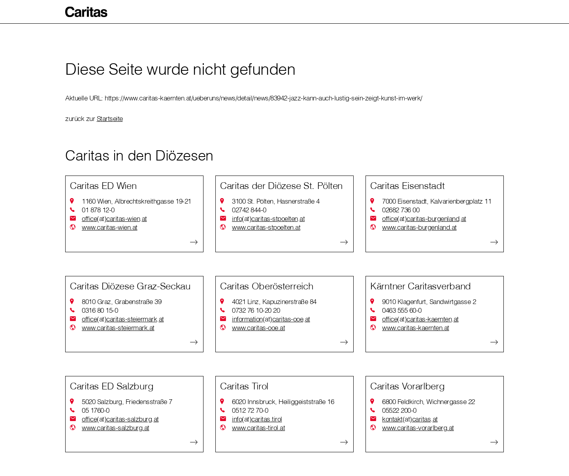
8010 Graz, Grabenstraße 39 (121, 301)
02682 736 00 (400, 210)
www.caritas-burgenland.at (419, 227)
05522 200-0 (399, 410)
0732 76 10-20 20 (256, 310)
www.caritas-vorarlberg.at (418, 427)
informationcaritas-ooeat (271, 319)
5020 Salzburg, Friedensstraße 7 (127, 401)
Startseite (110, 118)
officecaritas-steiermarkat (123, 319)
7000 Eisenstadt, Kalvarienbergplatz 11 (436, 201)
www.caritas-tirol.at (258, 427)
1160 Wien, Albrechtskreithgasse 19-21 (136, 201)
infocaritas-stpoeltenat (268, 218)
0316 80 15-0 (100, 310)
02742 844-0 (249, 210)
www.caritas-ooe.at (258, 327)
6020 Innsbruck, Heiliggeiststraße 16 (283, 401)
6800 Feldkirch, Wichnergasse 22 (428, 401)
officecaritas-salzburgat (120, 419)
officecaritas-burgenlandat (424, 218)
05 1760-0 (95, 410)
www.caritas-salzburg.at (115, 427)
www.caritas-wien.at (110, 227)
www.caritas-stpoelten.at (266, 227)
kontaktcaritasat (410, 419)
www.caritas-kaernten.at (415, 327)
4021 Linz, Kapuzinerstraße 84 (274, 301)
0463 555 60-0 (402, 310)
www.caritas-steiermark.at (118, 327)
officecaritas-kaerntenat (420, 319)
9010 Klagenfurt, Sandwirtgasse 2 (429, 301)
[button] (86, 12)
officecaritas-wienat (114, 218)
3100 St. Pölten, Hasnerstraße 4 (276, 201)
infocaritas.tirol (257, 419)
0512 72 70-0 (250, 410)
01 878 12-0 (98, 210)
